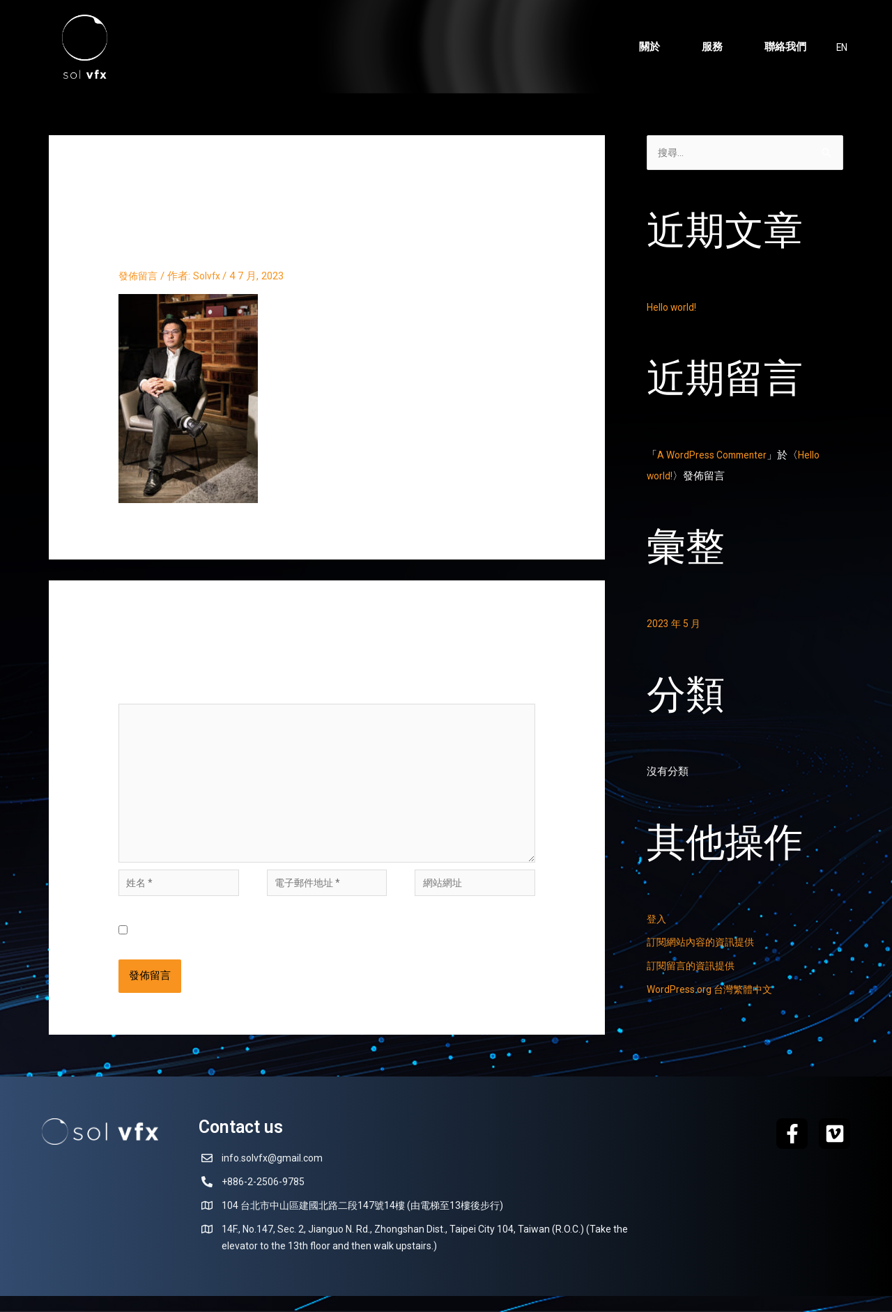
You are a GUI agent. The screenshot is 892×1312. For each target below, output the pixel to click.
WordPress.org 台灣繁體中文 (713, 991)
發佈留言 (139, 276)
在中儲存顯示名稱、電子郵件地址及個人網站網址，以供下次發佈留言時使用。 (336, 947)
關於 (648, 46)
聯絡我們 (784, 46)
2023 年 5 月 (675, 625)
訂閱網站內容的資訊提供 (704, 943)
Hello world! (673, 308)
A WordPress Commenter (716, 456)
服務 (710, 46)
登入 (657, 920)
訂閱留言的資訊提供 (694, 967)
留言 (132, 693)
